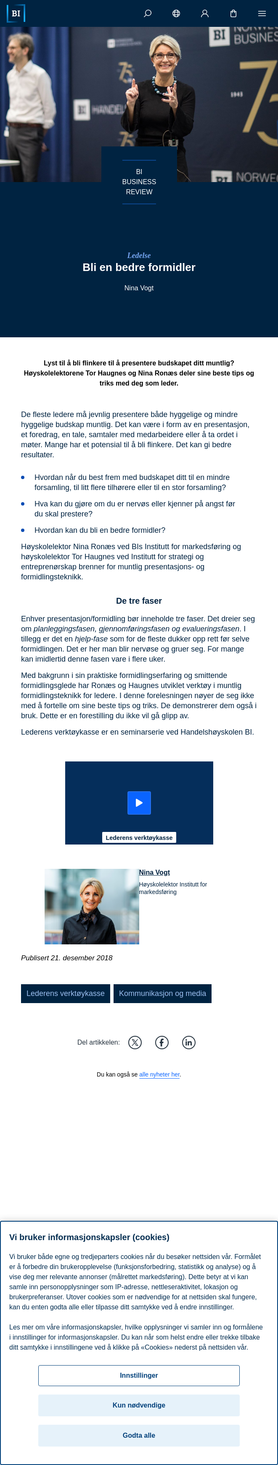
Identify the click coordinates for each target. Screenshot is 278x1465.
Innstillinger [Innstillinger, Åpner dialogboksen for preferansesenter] (139, 1375)
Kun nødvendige (139, 1405)
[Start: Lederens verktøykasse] (139, 803)
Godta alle (139, 1435)
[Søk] (147, 13)
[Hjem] (16, 13)
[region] (139, 1343)
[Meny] (262, 13)
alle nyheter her (159, 1074)
